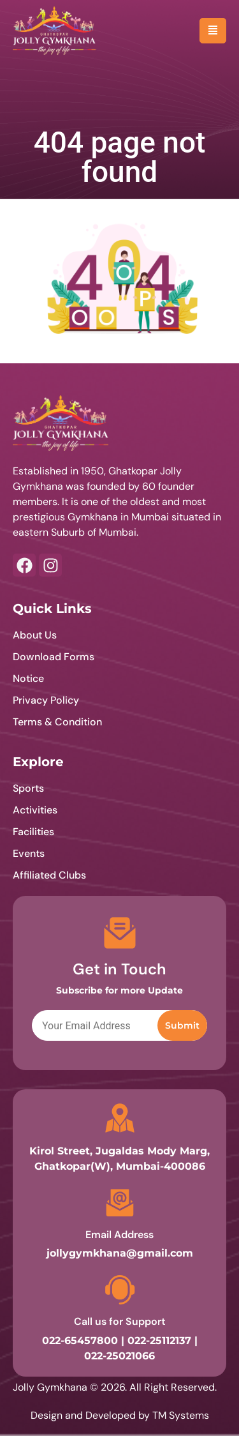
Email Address (119, 1234)
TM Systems (180, 1415)
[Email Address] (120, 1203)
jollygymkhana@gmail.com (120, 1253)
